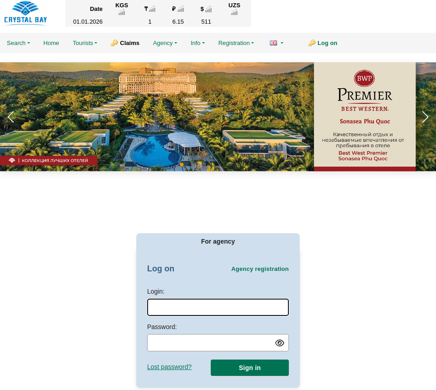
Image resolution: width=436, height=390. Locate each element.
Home (51, 43)
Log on (327, 43)
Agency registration (260, 268)
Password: (162, 326)
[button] (425, 117)
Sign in (250, 367)
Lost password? (169, 366)
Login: (155, 291)
